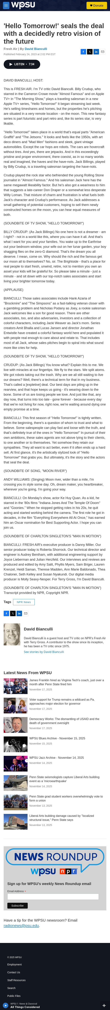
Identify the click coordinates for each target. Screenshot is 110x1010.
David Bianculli (36, 49)
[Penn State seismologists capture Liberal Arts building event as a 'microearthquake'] (16, 783)
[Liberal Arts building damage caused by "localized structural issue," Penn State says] (16, 822)
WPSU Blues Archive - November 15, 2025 (57, 738)
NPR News (24, 602)
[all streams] (105, 1005)
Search (11, 988)
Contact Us (13, 972)
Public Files (14, 996)
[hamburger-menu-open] (6, 5)
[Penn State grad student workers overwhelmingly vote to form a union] (16, 802)
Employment (14, 964)
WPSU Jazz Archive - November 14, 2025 (56, 757)
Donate (98, 5)
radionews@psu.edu (21, 925)
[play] (5, 1005)
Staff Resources (16, 980)
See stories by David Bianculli (44, 652)
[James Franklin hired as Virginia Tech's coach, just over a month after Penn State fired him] (16, 686)
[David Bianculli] (12, 634)
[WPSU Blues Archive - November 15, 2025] (16, 744)
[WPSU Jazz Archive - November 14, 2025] (16, 764)
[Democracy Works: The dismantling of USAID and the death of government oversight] (16, 725)
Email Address (16, 891)
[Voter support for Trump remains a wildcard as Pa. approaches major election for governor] (16, 705)
